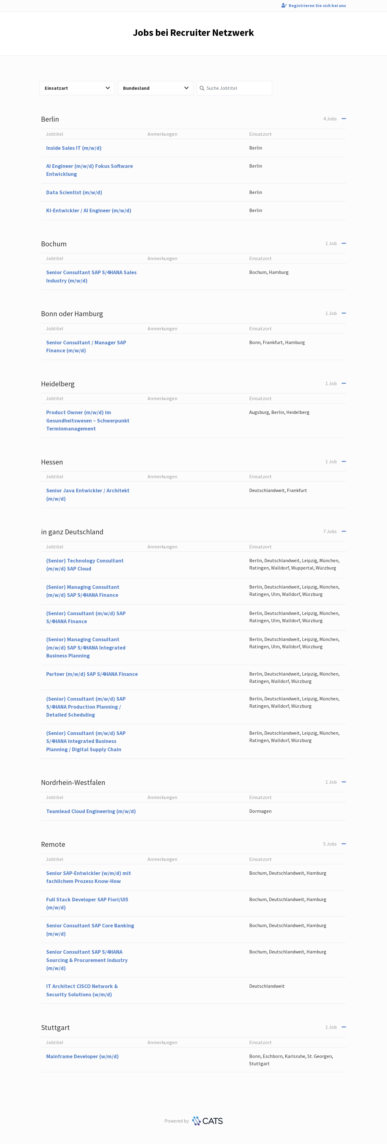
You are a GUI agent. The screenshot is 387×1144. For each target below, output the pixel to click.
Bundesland (156, 88)
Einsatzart (77, 88)
